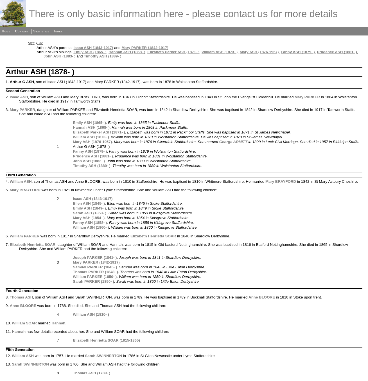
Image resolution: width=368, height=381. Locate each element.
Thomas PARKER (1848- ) (95, 272)
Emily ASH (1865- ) (89, 52)
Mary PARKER (307, 97)
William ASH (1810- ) (91, 314)
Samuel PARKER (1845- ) (95, 267)
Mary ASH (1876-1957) (259, 52)
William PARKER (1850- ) (95, 277)
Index (58, 31)
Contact (21, 31)
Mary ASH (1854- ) (89, 218)
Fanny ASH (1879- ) (298, 52)
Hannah (59, 323)
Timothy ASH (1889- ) (102, 56)
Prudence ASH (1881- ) (337, 52)
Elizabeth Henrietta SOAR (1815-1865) (106, 340)
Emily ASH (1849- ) (89, 208)
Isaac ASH (19, 97)
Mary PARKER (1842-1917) (144, 48)
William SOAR (24, 323)
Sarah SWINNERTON (103, 356)
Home (6, 31)
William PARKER (25, 236)
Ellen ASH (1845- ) (89, 203)
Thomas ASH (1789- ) (91, 373)
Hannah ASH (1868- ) (127, 52)
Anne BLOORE (262, 297)
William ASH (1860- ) (91, 227)
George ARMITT (233, 142)
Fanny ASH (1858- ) (90, 222)
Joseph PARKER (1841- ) (95, 257)
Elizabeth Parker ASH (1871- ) (173, 52)
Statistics (41, 31)
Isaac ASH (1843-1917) (93, 48)
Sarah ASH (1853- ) (89, 213)
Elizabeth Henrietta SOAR (153, 236)
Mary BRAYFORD (280, 181)
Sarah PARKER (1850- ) (93, 281)
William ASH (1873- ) (220, 52)
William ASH (21, 181)
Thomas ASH (21, 297)
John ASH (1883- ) (60, 56)
